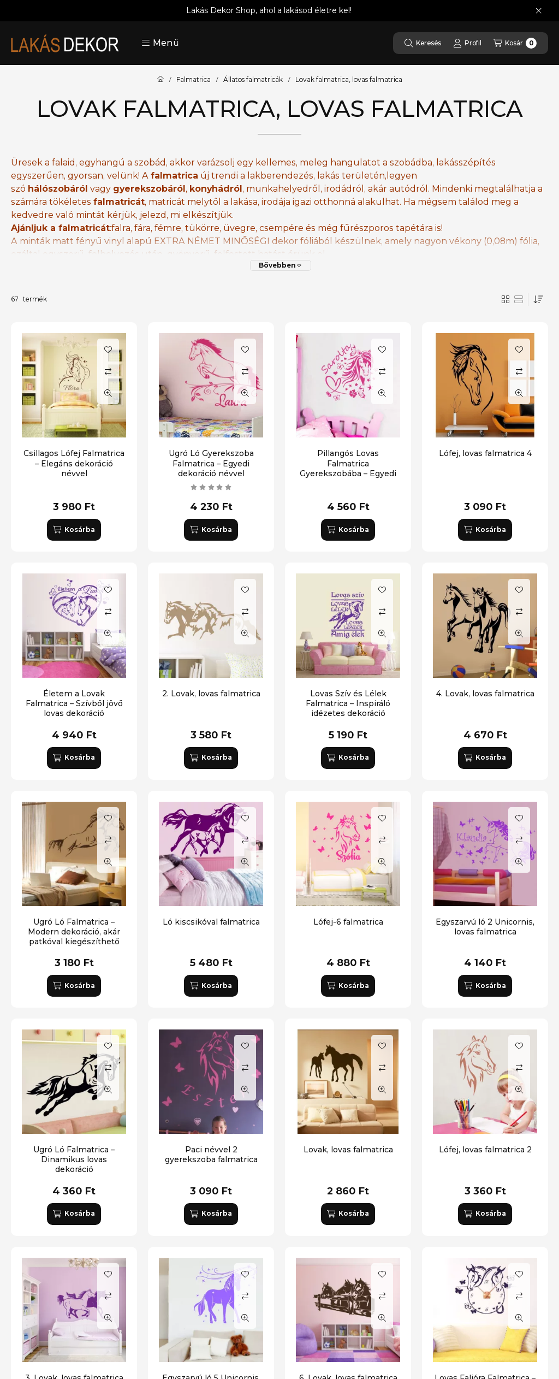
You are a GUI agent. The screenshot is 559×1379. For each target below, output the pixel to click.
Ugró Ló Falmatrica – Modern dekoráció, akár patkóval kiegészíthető (74, 931)
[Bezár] (538, 10)
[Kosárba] (73, 530)
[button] (160, 43)
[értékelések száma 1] (211, 487)
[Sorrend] (538, 299)
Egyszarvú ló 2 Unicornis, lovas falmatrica (485, 927)
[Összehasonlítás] (108, 371)
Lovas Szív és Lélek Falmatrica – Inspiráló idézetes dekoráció (348, 703)
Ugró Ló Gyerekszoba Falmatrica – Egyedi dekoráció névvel (211, 463)
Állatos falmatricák (253, 80)
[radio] (518, 299)
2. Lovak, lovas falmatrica (211, 694)
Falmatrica (193, 80)
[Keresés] (423, 43)
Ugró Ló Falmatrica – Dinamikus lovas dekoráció (74, 1159)
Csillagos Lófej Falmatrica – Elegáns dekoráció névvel (73, 463)
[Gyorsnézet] (108, 393)
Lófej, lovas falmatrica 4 (485, 453)
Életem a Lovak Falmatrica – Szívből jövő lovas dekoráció (74, 703)
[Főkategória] (160, 80)
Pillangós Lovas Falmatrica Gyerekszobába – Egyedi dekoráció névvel (348, 468)
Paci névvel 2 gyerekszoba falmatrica (211, 1154)
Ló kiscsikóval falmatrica (211, 922)
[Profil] (467, 43)
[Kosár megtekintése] (515, 43)
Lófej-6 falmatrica (348, 922)
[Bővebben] (280, 265)
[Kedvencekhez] (108, 349)
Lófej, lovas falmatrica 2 (485, 1150)
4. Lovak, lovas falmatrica (485, 694)
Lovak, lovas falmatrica (348, 1150)
